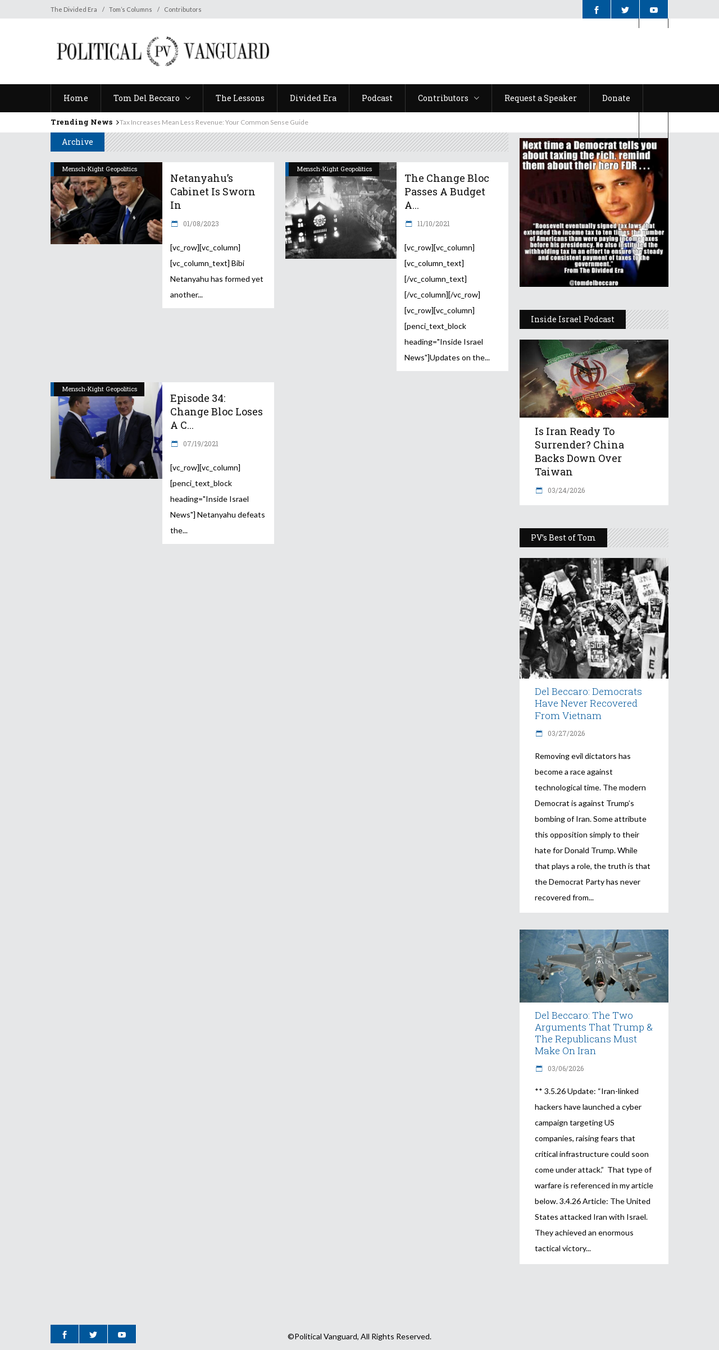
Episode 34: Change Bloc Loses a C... (216, 411)
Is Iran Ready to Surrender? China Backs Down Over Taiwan (579, 451)
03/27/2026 (565, 733)
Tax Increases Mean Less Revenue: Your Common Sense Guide (214, 122)
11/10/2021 (433, 223)
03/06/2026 (565, 1068)
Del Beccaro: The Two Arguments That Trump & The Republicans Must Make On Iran (594, 1033)
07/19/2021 (200, 443)
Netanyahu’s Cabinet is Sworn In (213, 191)
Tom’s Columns (130, 9)
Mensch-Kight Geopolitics (99, 168)
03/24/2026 (565, 490)
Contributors (183, 9)
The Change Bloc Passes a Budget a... (446, 191)
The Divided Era (74, 9)
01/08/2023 (200, 223)
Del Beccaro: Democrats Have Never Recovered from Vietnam (588, 703)
